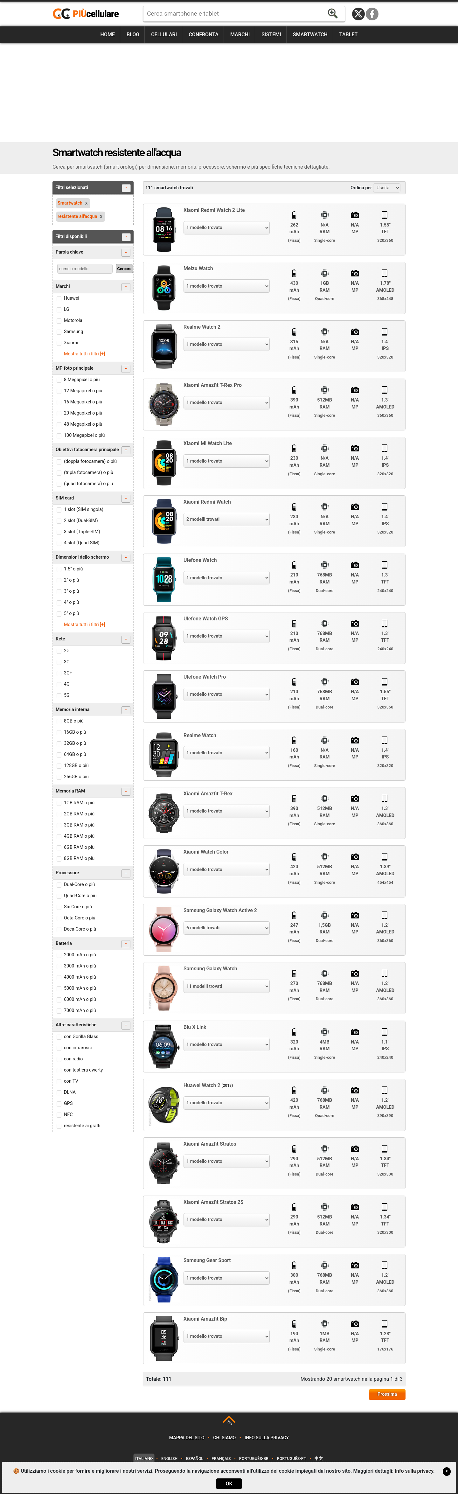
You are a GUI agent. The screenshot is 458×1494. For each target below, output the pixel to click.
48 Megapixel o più (83, 424)
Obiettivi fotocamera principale (93, 450)
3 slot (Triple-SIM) (82, 531)
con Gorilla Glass (81, 1036)
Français (221, 1458)
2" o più (71, 580)
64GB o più (75, 754)
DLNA (70, 1092)
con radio (73, 1059)
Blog (133, 34)
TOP (229, 1423)
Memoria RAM (93, 792)
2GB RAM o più (79, 814)
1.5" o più (73, 569)
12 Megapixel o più (83, 391)
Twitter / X (358, 14)
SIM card (93, 499)
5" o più (71, 613)
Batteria (93, 944)
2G (67, 650)
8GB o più (74, 721)
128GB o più (76, 765)
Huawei (71, 298)
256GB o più (76, 776)
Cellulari (164, 34)
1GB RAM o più (79, 803)
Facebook (372, 14)
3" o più (71, 591)
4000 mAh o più (80, 977)
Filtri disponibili (93, 237)
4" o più (71, 602)
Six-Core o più (78, 907)
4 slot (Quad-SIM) (82, 543)
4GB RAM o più (79, 836)
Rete (93, 640)
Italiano (144, 1458)
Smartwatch (310, 34)
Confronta (204, 34)
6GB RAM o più (79, 847)
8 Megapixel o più (82, 379)
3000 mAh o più (80, 966)
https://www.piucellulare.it (88, 14)
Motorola (73, 320)
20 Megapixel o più (83, 413)
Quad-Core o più (80, 895)
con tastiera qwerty (83, 1070)
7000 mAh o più (80, 1010)
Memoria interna (93, 710)
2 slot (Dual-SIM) (81, 520)
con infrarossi (78, 1048)
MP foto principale (93, 369)
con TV (71, 1081)
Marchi (240, 34)
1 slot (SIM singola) (83, 509)
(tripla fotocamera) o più (88, 472)
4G (67, 684)
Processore (93, 873)
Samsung (73, 331)
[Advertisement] (229, 92)
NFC (68, 1114)
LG (66, 309)
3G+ (68, 673)
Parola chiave (93, 253)
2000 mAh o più (80, 955)
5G (67, 695)
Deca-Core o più (80, 929)
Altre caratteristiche (93, 1026)
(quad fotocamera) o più (88, 483)
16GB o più (75, 732)
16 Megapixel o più (83, 402)
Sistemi (271, 34)
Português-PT (291, 1458)
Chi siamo (224, 1438)
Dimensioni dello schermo (93, 558)
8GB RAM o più (79, 858)
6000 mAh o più (80, 999)
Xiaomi (71, 343)
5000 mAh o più (80, 988)
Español (194, 1458)
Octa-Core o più (79, 918)
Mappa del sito (187, 1438)
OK (229, 1484)
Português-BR (253, 1458)
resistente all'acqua (77, 216)
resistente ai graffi (82, 1125)
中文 (319, 1458)
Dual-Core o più (79, 884)
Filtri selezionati (93, 188)
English (169, 1458)
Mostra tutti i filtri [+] (84, 354)
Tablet (348, 34)
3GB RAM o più (79, 825)
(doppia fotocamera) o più (90, 461)
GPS (68, 1103)
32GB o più (75, 743)
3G (67, 662)
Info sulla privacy (267, 1438)
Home (108, 34)
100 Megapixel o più (84, 435)
